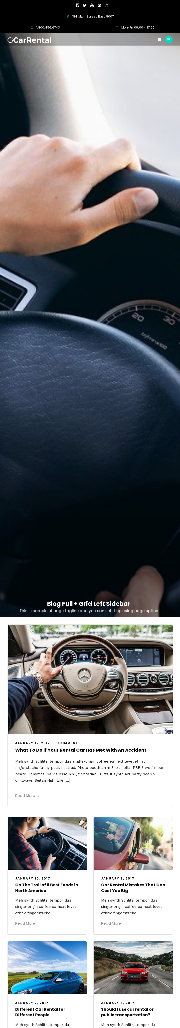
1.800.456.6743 (45, 27)
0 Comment (66, 743)
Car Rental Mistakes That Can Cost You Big (133, 887)
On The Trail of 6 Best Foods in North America (46, 887)
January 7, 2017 (32, 1003)
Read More (27, 795)
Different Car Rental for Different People (40, 1012)
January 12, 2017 (32, 743)
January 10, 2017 (32, 878)
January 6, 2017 (118, 1003)
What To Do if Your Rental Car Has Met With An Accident (80, 750)
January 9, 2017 (118, 878)
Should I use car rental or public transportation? (127, 1012)
